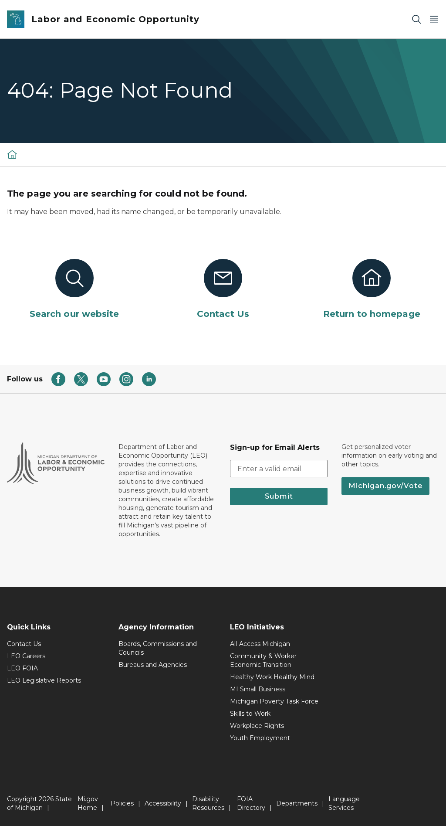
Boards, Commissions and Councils (157, 648)
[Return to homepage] (371, 289)
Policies (122, 803)
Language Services (344, 803)
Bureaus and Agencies (152, 665)
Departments (297, 803)
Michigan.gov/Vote (385, 486)
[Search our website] (74, 289)
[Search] (416, 19)
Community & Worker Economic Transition (263, 660)
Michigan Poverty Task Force (274, 701)
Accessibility (163, 803)
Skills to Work (250, 713)
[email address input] (279, 468)
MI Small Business (257, 689)
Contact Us (24, 644)
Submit (279, 496)
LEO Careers (26, 656)
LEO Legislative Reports (44, 680)
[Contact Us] (222, 289)
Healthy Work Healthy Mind (272, 677)
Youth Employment (260, 738)
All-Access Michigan (260, 644)
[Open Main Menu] (434, 19)
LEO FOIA (22, 668)
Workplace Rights (257, 726)
